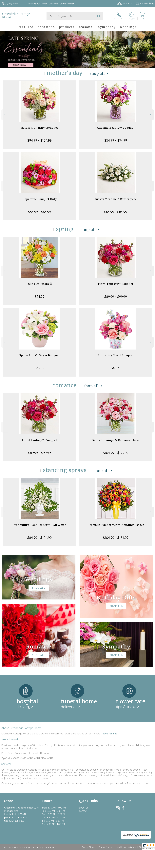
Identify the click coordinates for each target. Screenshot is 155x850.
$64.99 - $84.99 (115, 212)
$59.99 (39, 368)
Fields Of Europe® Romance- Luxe (115, 440)
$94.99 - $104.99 (39, 140)
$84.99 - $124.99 (39, 537)
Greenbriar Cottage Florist (16, 15)
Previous (4, 114)
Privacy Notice (105, 847)
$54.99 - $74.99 (115, 140)
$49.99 (116, 368)
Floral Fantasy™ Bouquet (115, 284)
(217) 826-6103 (14, 3)
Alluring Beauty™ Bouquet (116, 127)
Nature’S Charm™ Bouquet (39, 127)
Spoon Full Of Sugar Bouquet (39, 355)
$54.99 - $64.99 (39, 212)
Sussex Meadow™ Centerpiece (115, 199)
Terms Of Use (88, 847)
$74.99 (39, 296)
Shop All (97, 73)
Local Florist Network (126, 847)
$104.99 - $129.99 (115, 453)
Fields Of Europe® (39, 284)
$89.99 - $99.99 (115, 296)
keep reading (110, 733)
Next (150, 114)
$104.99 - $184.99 (115, 537)
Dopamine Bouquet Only (39, 199)
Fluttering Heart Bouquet (116, 355)
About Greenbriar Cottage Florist (21, 728)
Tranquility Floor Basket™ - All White (39, 525)
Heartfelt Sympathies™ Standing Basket (115, 525)
